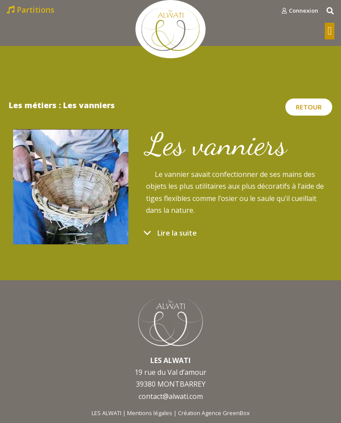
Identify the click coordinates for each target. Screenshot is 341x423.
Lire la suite (177, 233)
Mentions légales (149, 413)
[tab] (237, 237)
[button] (300, 11)
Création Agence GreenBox (214, 413)
